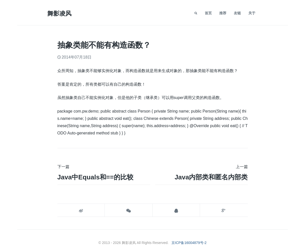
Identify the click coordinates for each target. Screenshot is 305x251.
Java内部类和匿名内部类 (211, 177)
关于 (251, 13)
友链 (237, 13)
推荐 (222, 13)
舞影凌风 (59, 13)
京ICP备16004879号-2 (189, 243)
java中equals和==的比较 (95, 177)
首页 (208, 13)
